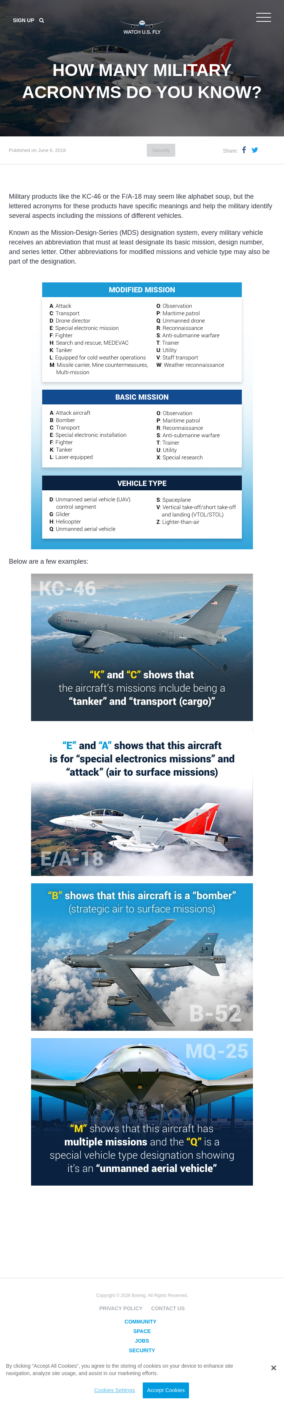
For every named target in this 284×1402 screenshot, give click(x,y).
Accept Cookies (166, 1390)
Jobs (142, 1341)
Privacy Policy (120, 1308)
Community (140, 1322)
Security (161, 150)
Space (142, 1331)
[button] (273, 1368)
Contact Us (168, 1308)
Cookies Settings (114, 1390)
